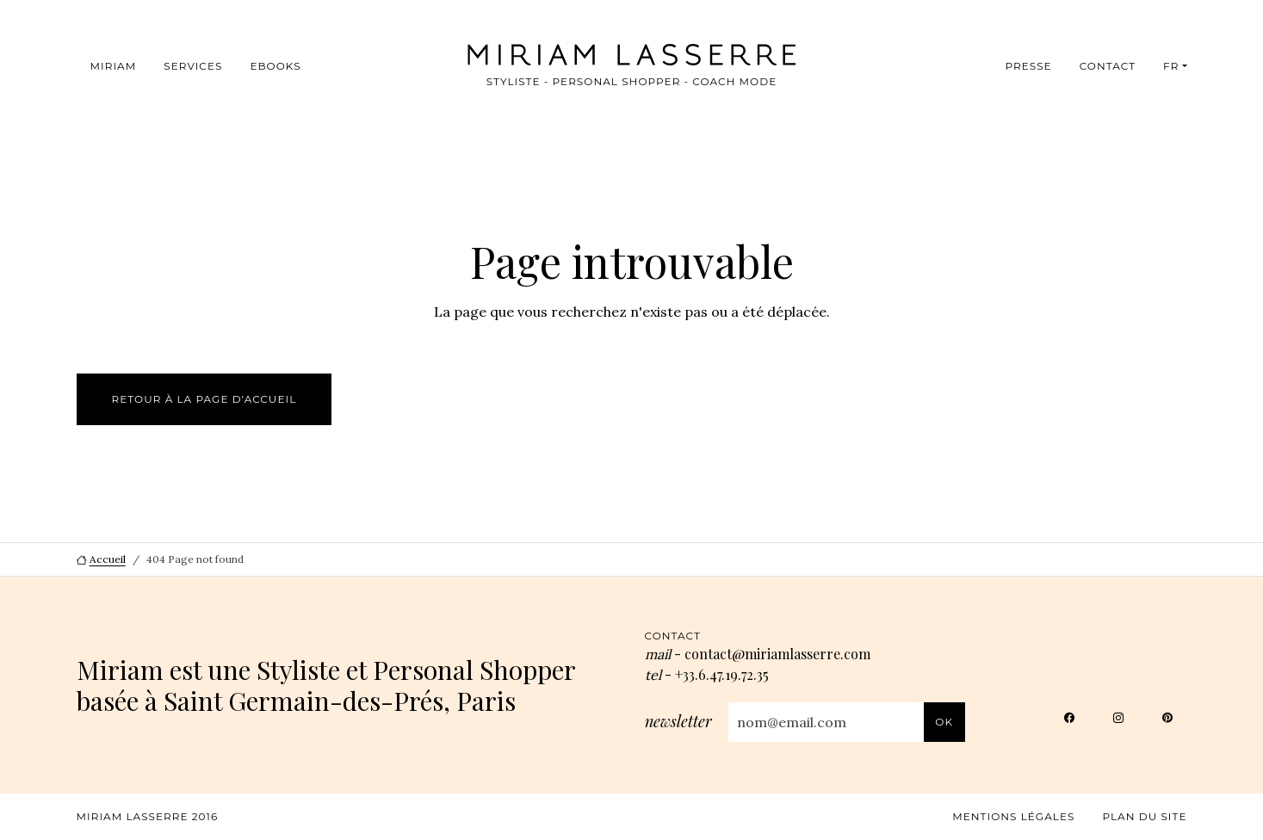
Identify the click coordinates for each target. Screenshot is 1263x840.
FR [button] (1171, 65)
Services (193, 65)
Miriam (113, 65)
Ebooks (275, 65)
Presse (1028, 65)
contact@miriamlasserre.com (777, 654)
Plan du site (1144, 816)
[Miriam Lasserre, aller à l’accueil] (606, 54)
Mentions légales (1013, 816)
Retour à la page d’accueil (204, 398)
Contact (1108, 65)
